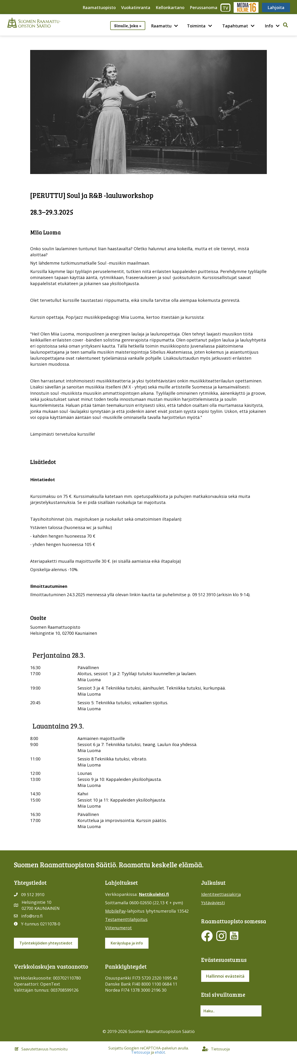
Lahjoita (276, 7)
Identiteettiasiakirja (221, 894)
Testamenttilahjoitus (126, 919)
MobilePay (115, 911)
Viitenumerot (118, 928)
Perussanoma (203, 7)
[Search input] (230, 1010)
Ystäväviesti (213, 902)
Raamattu (161, 26)
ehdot (160, 1052)
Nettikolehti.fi (154, 894)
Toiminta (196, 26)
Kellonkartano (170, 7)
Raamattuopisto (99, 7)
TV (225, 8)
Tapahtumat (235, 26)
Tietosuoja (140, 1052)
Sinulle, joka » (127, 25)
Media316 (246, 7)
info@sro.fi (32, 916)
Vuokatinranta (135, 7)
